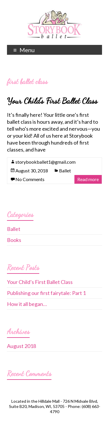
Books (14, 240)
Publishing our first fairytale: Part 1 (46, 293)
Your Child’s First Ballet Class (52, 101)
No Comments (29, 179)
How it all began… (27, 304)
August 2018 (21, 346)
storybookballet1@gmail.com (45, 162)
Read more (88, 179)
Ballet (65, 170)
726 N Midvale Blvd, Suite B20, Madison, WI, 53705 (53, 404)
